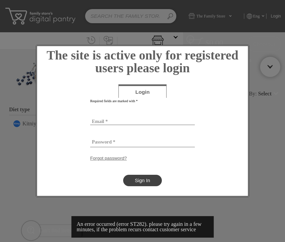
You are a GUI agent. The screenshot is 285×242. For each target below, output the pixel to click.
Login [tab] (150, 93)
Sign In (142, 180)
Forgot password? (108, 158)
